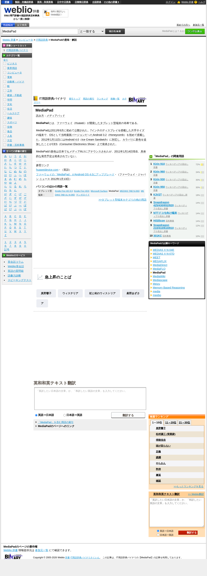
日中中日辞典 (64, 2)
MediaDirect (160, 265)
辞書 (7, 2)
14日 (130, 151)
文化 (9, 104)
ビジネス (12, 63)
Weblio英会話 (16, 266)
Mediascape (160, 280)
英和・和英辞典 (45, 2)
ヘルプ (201, 2)
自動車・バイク (15, 81)
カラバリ (128, 139)
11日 (57, 139)
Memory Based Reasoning (169, 287)
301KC (157, 235)
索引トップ (74, 98)
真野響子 (46, 293)
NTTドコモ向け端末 (165, 212)
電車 (9, 77)
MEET (156, 257)
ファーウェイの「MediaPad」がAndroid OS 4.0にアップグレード (75, 174)
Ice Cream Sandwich (94, 139)
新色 (138, 139)
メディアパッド (56, 115)
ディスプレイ (110, 130)
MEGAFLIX (160, 261)
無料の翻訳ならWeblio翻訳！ (58, 13)
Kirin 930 (159, 179)
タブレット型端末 (110, 123)
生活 (9, 108)
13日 (66, 178)
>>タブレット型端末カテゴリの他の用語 (123, 199)
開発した (95, 123)
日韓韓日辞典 (81, 2)
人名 (9, 135)
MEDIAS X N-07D (163, 253)
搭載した (126, 130)
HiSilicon (159, 220)
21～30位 (184, 422)
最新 (69, 134)
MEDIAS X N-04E (163, 249)
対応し (116, 139)
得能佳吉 (161, 439)
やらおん (161, 463)
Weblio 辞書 (187, 2)
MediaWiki (159, 276)
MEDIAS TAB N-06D (130, 191)
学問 (9, 99)
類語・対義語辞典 (24, 2)
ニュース (44, 178)
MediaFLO (159, 268)
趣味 (9, 117)
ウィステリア (70, 293)
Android (97, 134)
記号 (6, 249)
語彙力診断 (14, 275)
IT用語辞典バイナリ (52, 98)
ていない (70, 156)
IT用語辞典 (42, 39)
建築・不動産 (14, 95)
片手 (133, 130)
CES (54, 144)
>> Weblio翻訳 (196, 494)
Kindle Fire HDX (82, 191)
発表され (107, 144)
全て (5, 60)
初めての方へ (183, 25)
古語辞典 (96, 2)
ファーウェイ (65, 123)
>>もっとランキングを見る (188, 486)
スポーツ (12, 122)
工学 (9, 90)
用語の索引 (88, 98)
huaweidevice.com (47, 169)
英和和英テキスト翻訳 (55, 383)
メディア (74, 151)
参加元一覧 (198, 25)
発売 (44, 156)
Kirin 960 (159, 171)
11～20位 (170, 422)
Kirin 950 (159, 186)
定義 (158, 451)
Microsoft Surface (99, 191)
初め (69, 130)
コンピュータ (25, 39)
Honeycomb (116, 134)
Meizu (156, 283)
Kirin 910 (159, 163)
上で (99, 144)
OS (51, 134)
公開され (79, 130)
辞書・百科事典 (15, 145)
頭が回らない (163, 445)
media (156, 291)
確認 (158, 480)
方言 (9, 140)
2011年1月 (120, 151)
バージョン (78, 134)
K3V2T (157, 194)
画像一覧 (115, 98)
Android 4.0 (72, 139)
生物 (9, 126)
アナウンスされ (97, 151)
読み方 (40, 115)
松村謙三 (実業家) (165, 434)
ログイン (171, 2)
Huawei (79, 123)
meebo (157, 295)
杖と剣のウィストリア (102, 293)
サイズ (140, 130)
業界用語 (12, 68)
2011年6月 (57, 130)
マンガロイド (83, 195)
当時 (63, 134)
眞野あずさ (133, 293)
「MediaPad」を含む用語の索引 (56, 422)
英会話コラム (16, 261)
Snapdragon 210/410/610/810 (163, 227)
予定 (49, 156)
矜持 (158, 469)
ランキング (102, 98)
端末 (41, 134)
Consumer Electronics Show (77, 144)
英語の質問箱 (16, 270)
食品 (9, 131)
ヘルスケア (13, 113)
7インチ (95, 130)
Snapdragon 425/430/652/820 (163, 204)
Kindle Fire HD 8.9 (64, 191)
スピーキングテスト (19, 280)
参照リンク (42, 165)
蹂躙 (158, 457)
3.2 (105, 134)
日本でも (64, 151)
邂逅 (158, 475)
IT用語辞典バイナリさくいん (85, 557)
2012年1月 (47, 139)
